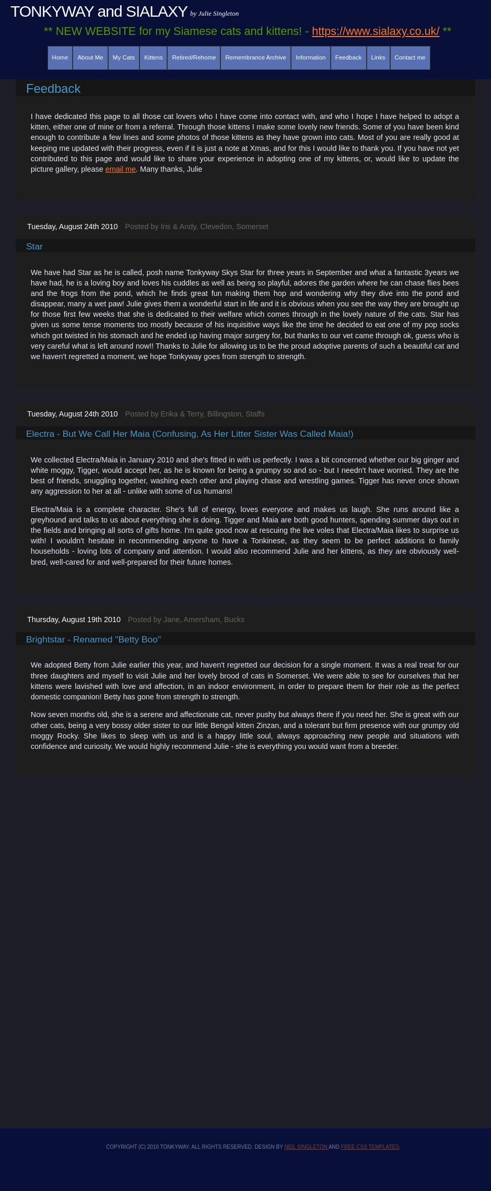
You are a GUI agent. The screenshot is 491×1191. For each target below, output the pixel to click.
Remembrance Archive (256, 57)
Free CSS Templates (370, 1147)
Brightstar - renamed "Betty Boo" (93, 639)
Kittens (153, 57)
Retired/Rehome (194, 57)
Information (311, 57)
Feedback (348, 57)
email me (121, 169)
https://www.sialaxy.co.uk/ (375, 31)
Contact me (410, 57)
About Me (90, 57)
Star (34, 246)
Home (60, 57)
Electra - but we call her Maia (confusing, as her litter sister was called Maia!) (190, 433)
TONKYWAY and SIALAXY (99, 11)
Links (378, 57)
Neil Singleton (306, 1147)
